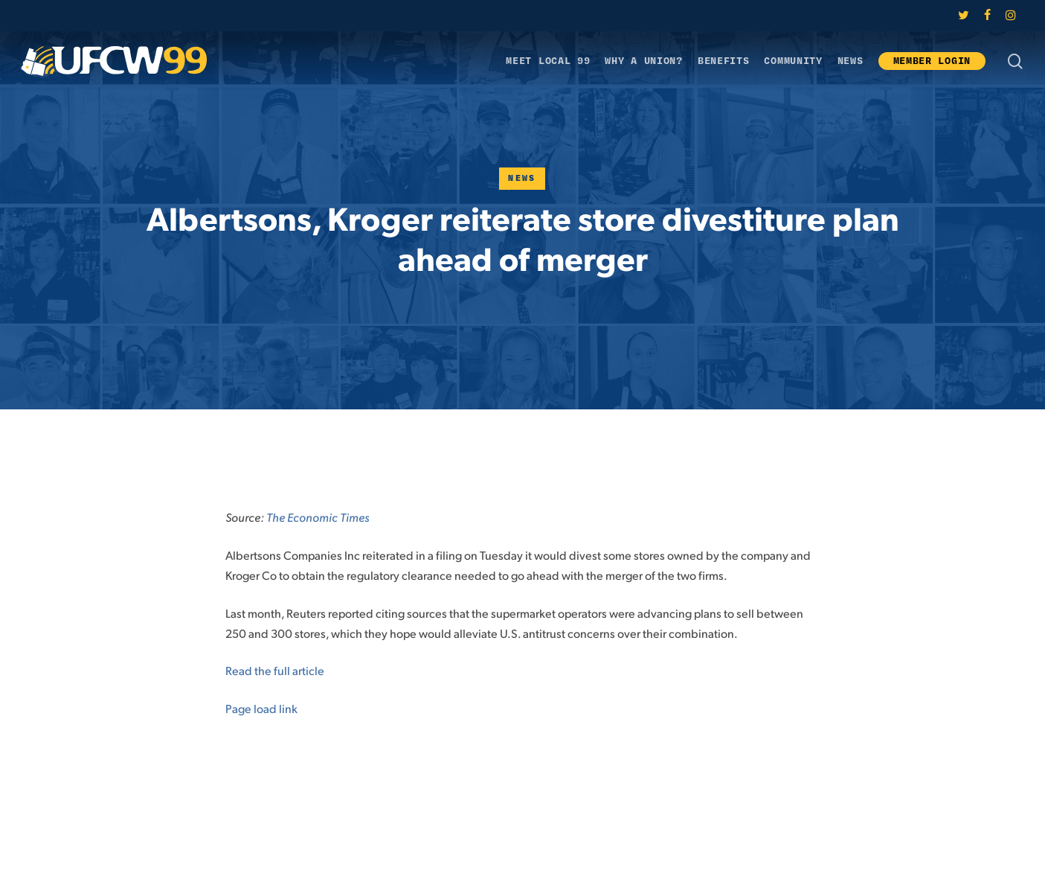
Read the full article (274, 670)
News (522, 178)
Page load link (261, 708)
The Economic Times (317, 517)
